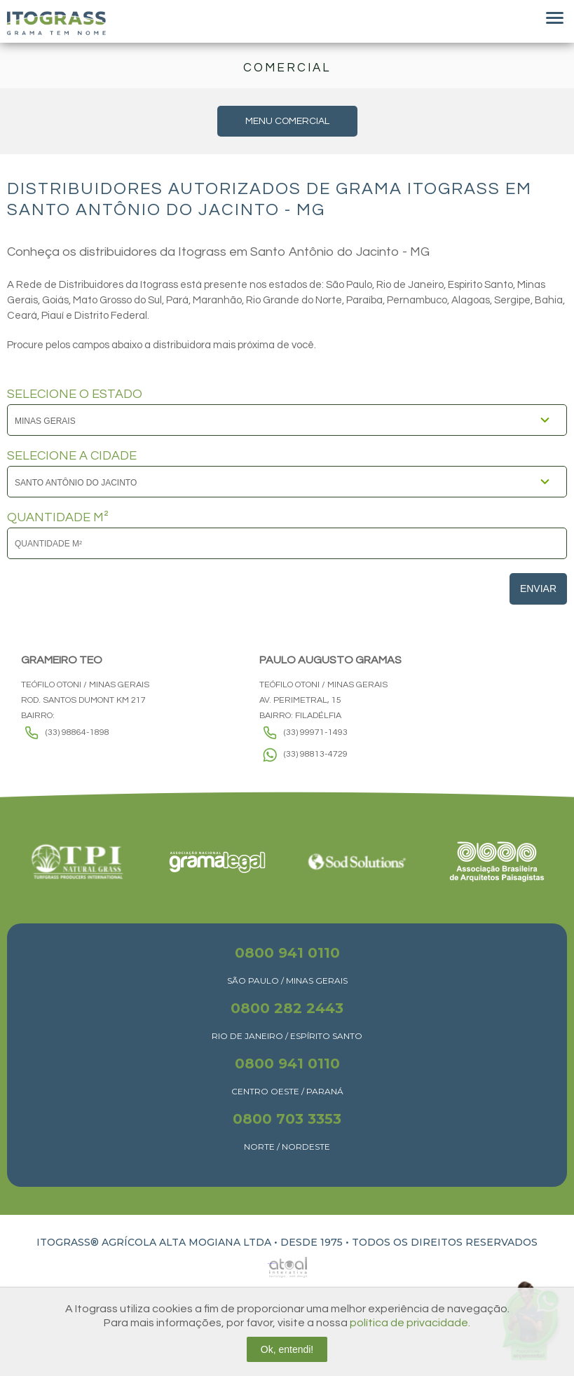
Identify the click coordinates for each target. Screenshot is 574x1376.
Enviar (538, 588)
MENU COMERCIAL (287, 121)
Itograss (56, 23)
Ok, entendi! (287, 1349)
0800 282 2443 (287, 1008)
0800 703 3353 (287, 1118)
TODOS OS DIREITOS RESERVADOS (445, 1242)
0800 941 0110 (287, 952)
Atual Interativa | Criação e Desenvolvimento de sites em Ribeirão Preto (272, 1263)
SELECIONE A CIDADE (72, 456)
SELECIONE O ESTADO (74, 394)
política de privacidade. (410, 1322)
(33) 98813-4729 (316, 754)
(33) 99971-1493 (316, 732)
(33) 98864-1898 (77, 732)
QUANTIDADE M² (58, 517)
